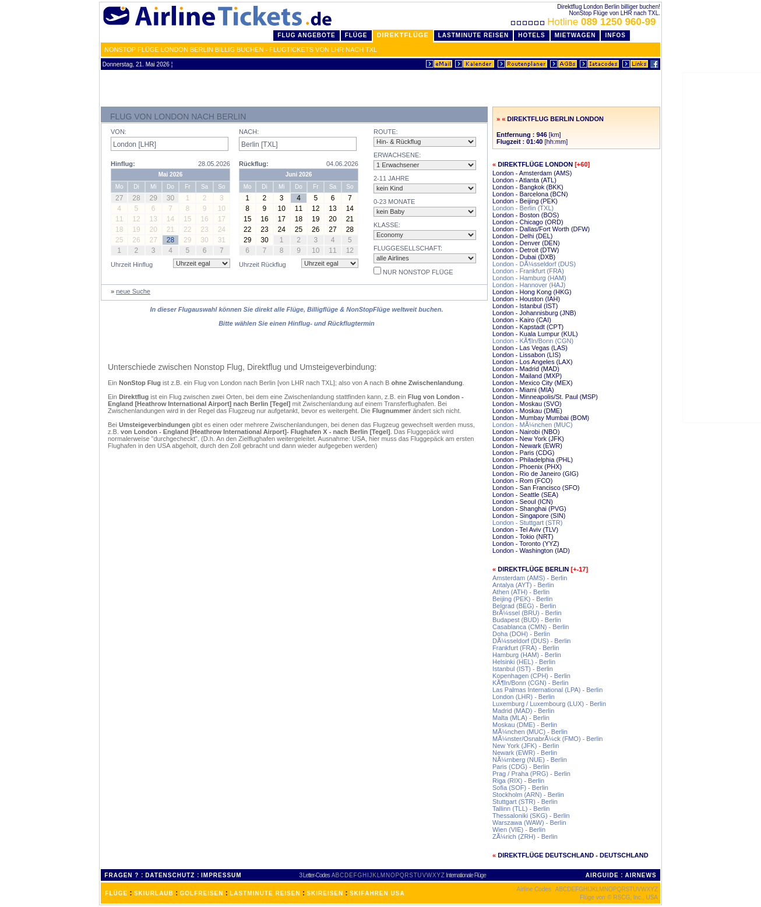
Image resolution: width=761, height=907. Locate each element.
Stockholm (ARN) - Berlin (528, 794)
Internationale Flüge (465, 875)
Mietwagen (575, 35)
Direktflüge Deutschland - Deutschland (573, 855)
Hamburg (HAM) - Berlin (526, 654)
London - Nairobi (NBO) (526, 431)
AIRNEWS (640, 875)
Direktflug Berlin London (555, 118)
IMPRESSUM (221, 875)
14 (350, 208)
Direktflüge (403, 34)
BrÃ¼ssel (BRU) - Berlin (527, 612)
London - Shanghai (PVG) (529, 508)
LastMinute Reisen (473, 35)
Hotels (531, 35)
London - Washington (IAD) (531, 550)
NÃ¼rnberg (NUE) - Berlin (529, 759)
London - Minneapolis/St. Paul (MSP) (545, 396)
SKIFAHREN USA (377, 893)
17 (282, 219)
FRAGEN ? (121, 875)
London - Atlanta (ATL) (524, 180)
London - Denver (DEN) (526, 242)
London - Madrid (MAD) (525, 368)
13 (332, 208)
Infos (615, 35)
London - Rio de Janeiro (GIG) (535, 473)
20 (332, 219)
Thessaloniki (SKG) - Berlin (531, 815)
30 (264, 240)
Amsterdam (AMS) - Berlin (529, 577)
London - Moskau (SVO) (527, 403)
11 (298, 208)
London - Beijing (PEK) (525, 200)
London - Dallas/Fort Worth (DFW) (541, 228)
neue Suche (133, 291)
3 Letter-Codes (315, 875)
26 (315, 229)
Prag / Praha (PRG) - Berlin (531, 773)
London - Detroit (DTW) (525, 249)
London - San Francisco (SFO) (536, 487)
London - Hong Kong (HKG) (532, 291)
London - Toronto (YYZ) (525, 543)
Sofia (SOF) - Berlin (520, 787)
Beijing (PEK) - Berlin (522, 598)
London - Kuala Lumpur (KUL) (535, 333)
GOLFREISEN (202, 893)
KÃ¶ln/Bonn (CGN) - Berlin (530, 682)
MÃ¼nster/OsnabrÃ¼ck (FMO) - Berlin (547, 738)
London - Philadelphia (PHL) (532, 459)
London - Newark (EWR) (527, 445)
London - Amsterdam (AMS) (532, 173)
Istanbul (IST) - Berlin (522, 668)
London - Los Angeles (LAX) (532, 361)
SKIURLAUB (154, 893)
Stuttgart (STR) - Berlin (525, 801)
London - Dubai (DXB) (523, 256)
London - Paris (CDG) (523, 452)
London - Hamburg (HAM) (529, 277)
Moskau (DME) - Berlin (524, 724)
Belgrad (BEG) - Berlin (524, 605)
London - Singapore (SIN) (528, 515)
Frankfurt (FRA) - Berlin (525, 647)
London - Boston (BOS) (525, 214)
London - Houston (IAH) (526, 298)
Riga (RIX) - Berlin (518, 780)
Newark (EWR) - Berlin (524, 752)
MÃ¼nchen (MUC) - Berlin (530, 731)
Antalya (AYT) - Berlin (523, 584)
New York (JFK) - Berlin (525, 745)
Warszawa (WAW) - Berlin (529, 822)
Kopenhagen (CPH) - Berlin (531, 675)
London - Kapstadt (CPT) (527, 326)
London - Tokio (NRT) (523, 536)
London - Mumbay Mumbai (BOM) (540, 417)
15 (247, 219)
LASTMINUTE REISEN (265, 893)
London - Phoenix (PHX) (527, 466)
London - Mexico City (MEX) (532, 382)
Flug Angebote (306, 35)
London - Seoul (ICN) (522, 501)
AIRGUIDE (602, 875)
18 (298, 219)
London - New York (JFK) (528, 438)
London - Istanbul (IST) (525, 305)
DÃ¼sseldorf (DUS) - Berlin (531, 640)
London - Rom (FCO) (522, 480)
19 (315, 219)
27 (332, 229)
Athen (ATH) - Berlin (520, 591)
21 (350, 219)
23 (264, 229)
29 (247, 240)
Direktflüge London (535, 164)
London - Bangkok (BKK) (527, 186)
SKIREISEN (324, 893)
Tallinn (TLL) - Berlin (520, 808)
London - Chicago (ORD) (527, 221)
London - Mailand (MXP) (527, 375)
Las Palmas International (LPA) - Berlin (547, 689)
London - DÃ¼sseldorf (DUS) (534, 263)
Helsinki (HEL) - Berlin (523, 661)
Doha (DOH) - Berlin (521, 633)
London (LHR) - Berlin (523, 696)
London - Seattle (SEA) (525, 494)
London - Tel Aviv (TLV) (525, 529)
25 (298, 229)
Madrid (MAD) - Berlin (523, 710)
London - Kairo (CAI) (521, 319)
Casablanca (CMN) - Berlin (530, 626)
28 (350, 229)
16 (264, 219)
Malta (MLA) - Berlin (520, 717)
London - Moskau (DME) (527, 410)
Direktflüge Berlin (533, 569)
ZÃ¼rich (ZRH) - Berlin (525, 836)
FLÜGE (116, 893)
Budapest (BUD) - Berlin (526, 619)
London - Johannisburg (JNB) (534, 312)
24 (282, 229)
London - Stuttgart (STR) (527, 522)
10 (282, 208)
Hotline (584, 21)
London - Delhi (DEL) (522, 235)
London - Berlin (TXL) (523, 207)
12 (315, 208)
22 (247, 229)
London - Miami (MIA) (523, 389)
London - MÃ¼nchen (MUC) (532, 424)
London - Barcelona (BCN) (530, 193)
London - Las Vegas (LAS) (530, 347)
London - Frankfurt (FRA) (528, 270)
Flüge (356, 35)
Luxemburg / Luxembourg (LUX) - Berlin (549, 703)
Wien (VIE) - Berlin (518, 829)
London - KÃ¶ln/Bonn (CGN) (532, 340)
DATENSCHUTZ (170, 875)
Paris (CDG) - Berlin (520, 766)
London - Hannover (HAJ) (528, 284)
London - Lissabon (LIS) (526, 354)
